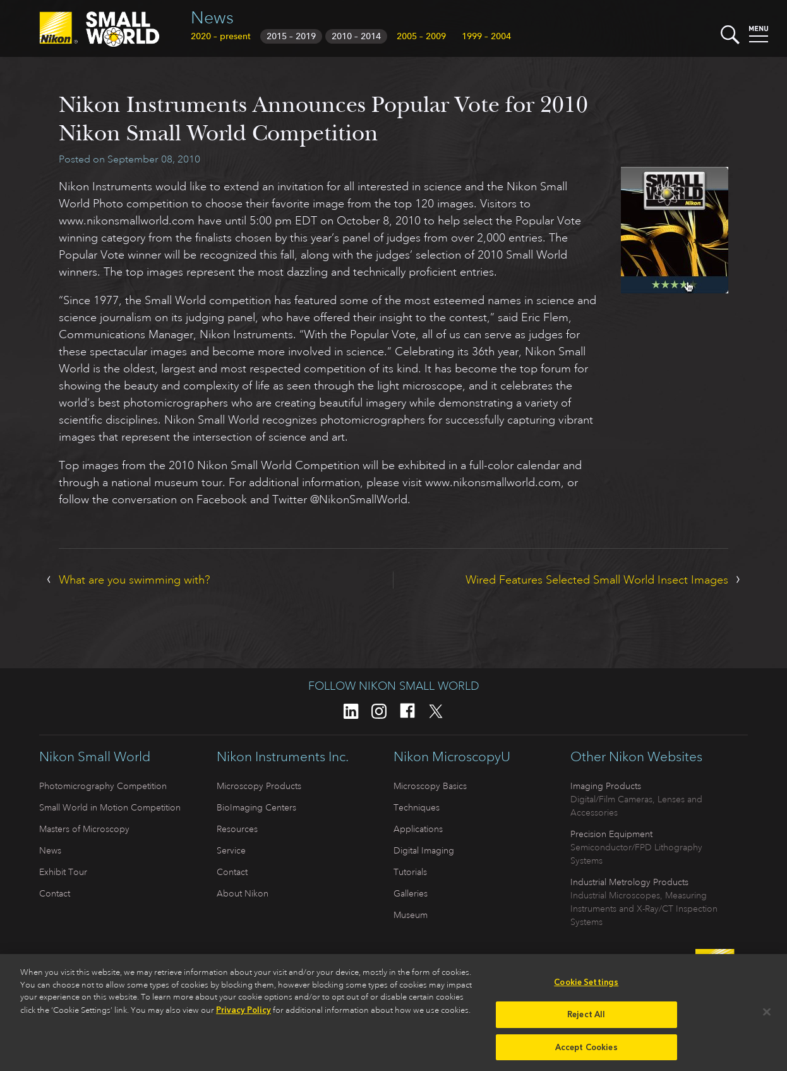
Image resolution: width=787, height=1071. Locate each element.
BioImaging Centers (256, 807)
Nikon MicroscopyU (452, 757)
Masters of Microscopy (84, 829)
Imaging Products (605, 786)
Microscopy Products (259, 786)
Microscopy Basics (430, 786)
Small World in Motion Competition (110, 807)
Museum (411, 915)
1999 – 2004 (486, 36)
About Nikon (242, 893)
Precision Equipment (611, 834)
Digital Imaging (424, 850)
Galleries (411, 893)
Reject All (586, 1019)
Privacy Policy (243, 1014)
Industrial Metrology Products (629, 882)
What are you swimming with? (134, 580)
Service (231, 850)
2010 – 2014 (356, 36)
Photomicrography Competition (103, 786)
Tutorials (410, 872)
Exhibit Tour (63, 872)
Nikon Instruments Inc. (283, 757)
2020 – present (221, 36)
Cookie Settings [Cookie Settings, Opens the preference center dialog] (586, 987)
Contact (54, 893)
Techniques (417, 807)
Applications (418, 829)
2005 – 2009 (421, 36)
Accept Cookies (586, 1051)
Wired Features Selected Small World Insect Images (597, 580)
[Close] (767, 1017)
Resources (237, 829)
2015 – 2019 (291, 36)
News (212, 17)
